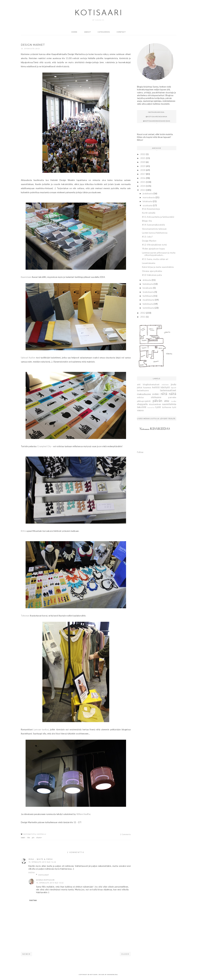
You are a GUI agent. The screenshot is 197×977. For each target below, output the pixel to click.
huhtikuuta (148, 296)
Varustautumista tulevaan (154, 229)
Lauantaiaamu (148, 263)
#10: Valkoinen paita (152, 275)
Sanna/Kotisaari (45, 880)
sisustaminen (155, 404)
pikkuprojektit (144, 401)
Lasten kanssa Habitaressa (154, 232)
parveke (172, 397)
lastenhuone (143, 390)
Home (74, 32)
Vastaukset (43, 875)
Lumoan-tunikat (41, 729)
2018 (143, 170)
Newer (26, 954)
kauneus (147, 387)
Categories (104, 32)
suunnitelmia (169, 404)
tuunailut (151, 407)
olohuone (156, 397)
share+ (39, 837)
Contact (121, 32)
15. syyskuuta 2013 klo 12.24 (42, 862)
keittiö (156, 387)
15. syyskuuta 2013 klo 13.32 (50, 883)
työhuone (166, 407)
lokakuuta (148, 201)
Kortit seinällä (148, 213)
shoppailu (41, 834)
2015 (143, 182)
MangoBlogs (112, 974)
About (87, 32)
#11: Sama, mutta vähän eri (155, 259)
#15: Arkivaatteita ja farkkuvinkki (158, 217)
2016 (143, 178)
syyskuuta (148, 205)
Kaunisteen (26, 277)
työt (174, 407)
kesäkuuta (148, 288)
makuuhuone (144, 394)
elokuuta (147, 280)
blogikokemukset (151, 384)
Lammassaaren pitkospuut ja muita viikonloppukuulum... (158, 253)
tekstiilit (141, 407)
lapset (173, 387)
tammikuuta (149, 308)
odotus (140, 397)
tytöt (158, 407)
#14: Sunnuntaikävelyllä (153, 224)
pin (33, 837)
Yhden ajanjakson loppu (153, 248)
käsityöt (165, 387)
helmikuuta (148, 304)
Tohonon (25, 615)
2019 (143, 166)
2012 (143, 313)
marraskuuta (149, 197)
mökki (155, 394)
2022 (143, 154)
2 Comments (125, 834)
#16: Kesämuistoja (151, 209)
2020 (143, 162)
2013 (143, 190)
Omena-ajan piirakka (152, 271)
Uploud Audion (28, 357)
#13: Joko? (147, 236)
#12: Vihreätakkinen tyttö (154, 244)
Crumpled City (44, 446)
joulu (173, 384)
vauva (140, 410)
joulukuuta (148, 193)
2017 (143, 174)
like (28, 837)
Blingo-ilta (147, 221)
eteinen (165, 384)
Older (125, 954)
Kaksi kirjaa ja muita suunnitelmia (158, 267)
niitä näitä (168, 394)
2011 (143, 317)
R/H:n (23, 531)
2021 (143, 158)
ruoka (173, 401)
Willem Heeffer (83, 814)
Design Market (149, 240)
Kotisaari (99, 13)
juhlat (139, 387)
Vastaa (31, 872)
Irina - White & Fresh (40, 859)
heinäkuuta (148, 284)
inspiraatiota (29, 834)
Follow (140, 452)
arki (139, 384)
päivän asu (161, 401)
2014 (143, 186)
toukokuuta (148, 292)
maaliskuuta (149, 300)
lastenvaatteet (168, 390)
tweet (23, 837)
